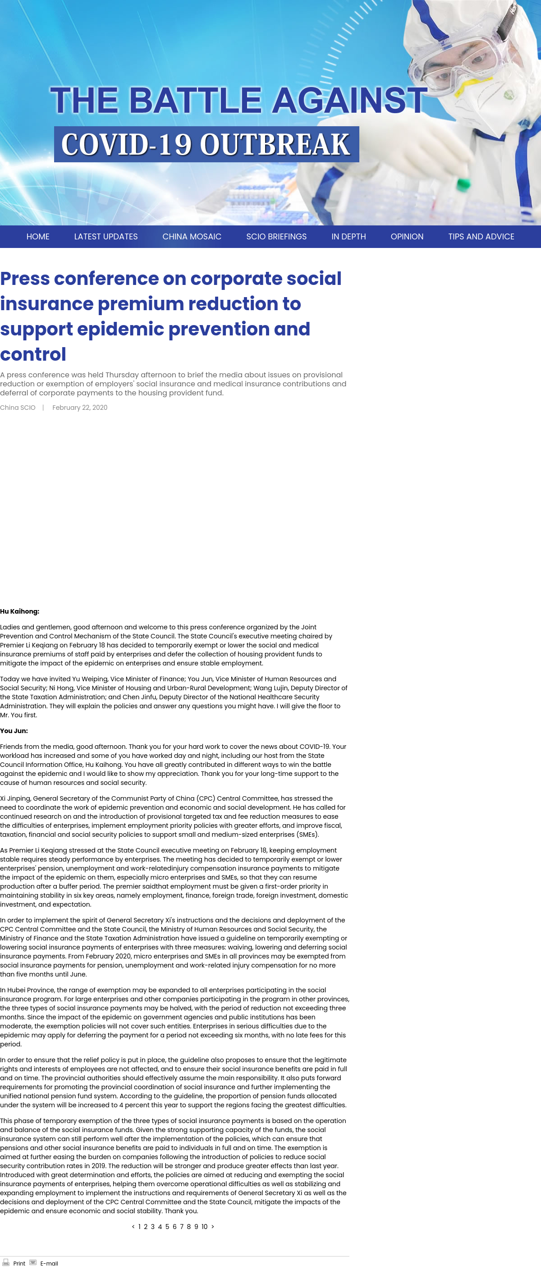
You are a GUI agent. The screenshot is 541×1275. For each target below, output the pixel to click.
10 (204, 1226)
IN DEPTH (348, 236)
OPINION (407, 236)
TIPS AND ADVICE (481, 236)
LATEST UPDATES (106, 236)
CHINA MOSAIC (192, 236)
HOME (38, 236)
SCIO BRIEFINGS (276, 236)
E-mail (49, 1263)
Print (19, 1263)
